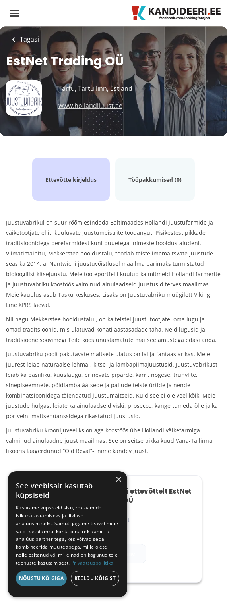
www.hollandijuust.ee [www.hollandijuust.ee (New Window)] (90, 105)
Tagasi (28, 39)
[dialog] (67, 534)
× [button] (118, 480)
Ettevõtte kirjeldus (71, 179)
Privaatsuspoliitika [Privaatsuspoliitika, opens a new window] (92, 562)
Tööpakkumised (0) (155, 179)
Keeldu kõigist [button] (95, 578)
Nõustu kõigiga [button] (41, 578)
